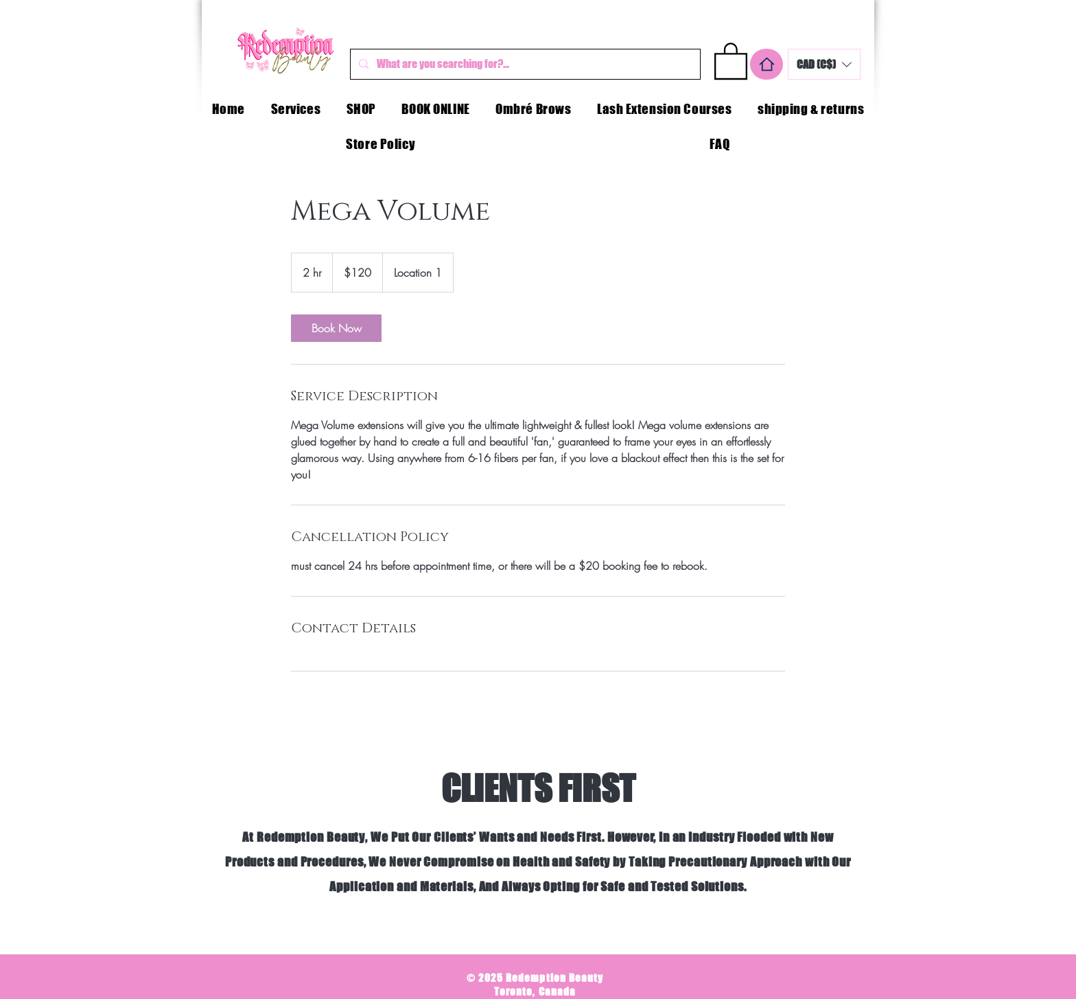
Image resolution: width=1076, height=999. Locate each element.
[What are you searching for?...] (524, 64)
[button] (730, 60)
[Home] (766, 64)
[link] (336, 328)
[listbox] (824, 64)
